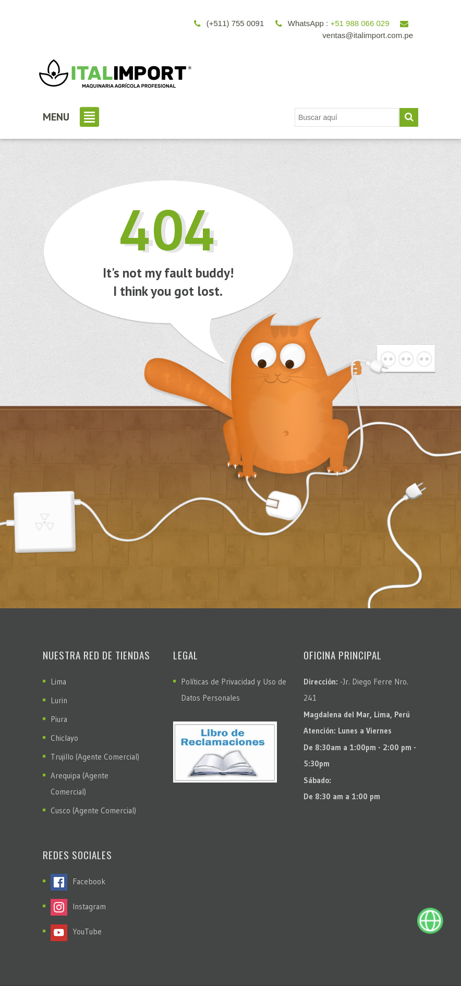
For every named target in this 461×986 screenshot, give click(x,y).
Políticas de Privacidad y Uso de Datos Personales (233, 690)
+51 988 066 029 (359, 23)
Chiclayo (64, 738)
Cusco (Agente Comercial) (93, 810)
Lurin (59, 700)
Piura (59, 719)
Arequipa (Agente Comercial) (79, 784)
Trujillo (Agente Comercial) (95, 757)
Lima (58, 682)
